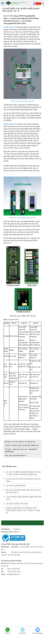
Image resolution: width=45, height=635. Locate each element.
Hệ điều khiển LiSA (10, 27)
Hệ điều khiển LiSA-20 (11, 124)
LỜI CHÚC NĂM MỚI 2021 (16, 486)
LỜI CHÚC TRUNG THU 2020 (17, 504)
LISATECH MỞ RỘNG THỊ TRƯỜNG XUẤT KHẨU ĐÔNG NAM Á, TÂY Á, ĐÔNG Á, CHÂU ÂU (23, 510)
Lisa (9, 18)
